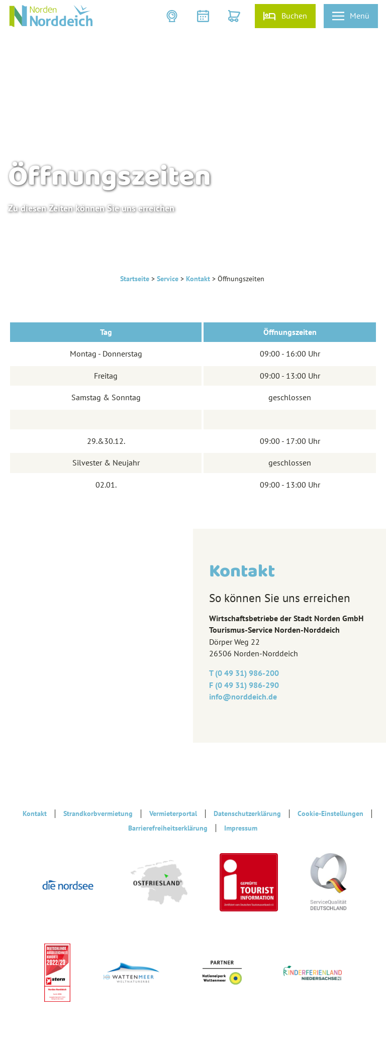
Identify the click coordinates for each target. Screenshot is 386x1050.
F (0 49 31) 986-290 (244, 685)
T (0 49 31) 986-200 (244, 673)
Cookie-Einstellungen (330, 813)
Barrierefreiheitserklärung (168, 828)
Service (167, 278)
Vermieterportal (173, 813)
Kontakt (198, 278)
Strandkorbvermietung (98, 813)
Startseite (134, 278)
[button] (172, 16)
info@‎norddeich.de (243, 696)
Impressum (240, 828)
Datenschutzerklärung (247, 813)
